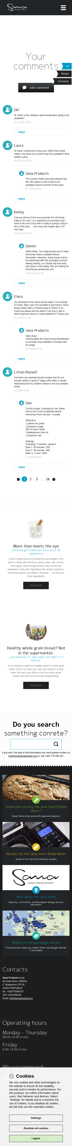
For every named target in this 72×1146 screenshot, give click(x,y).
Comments (63, 81)
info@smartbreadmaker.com (22, 756)
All (67, 66)
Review (65, 73)
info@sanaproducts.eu (21, 998)
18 (48, 479)
